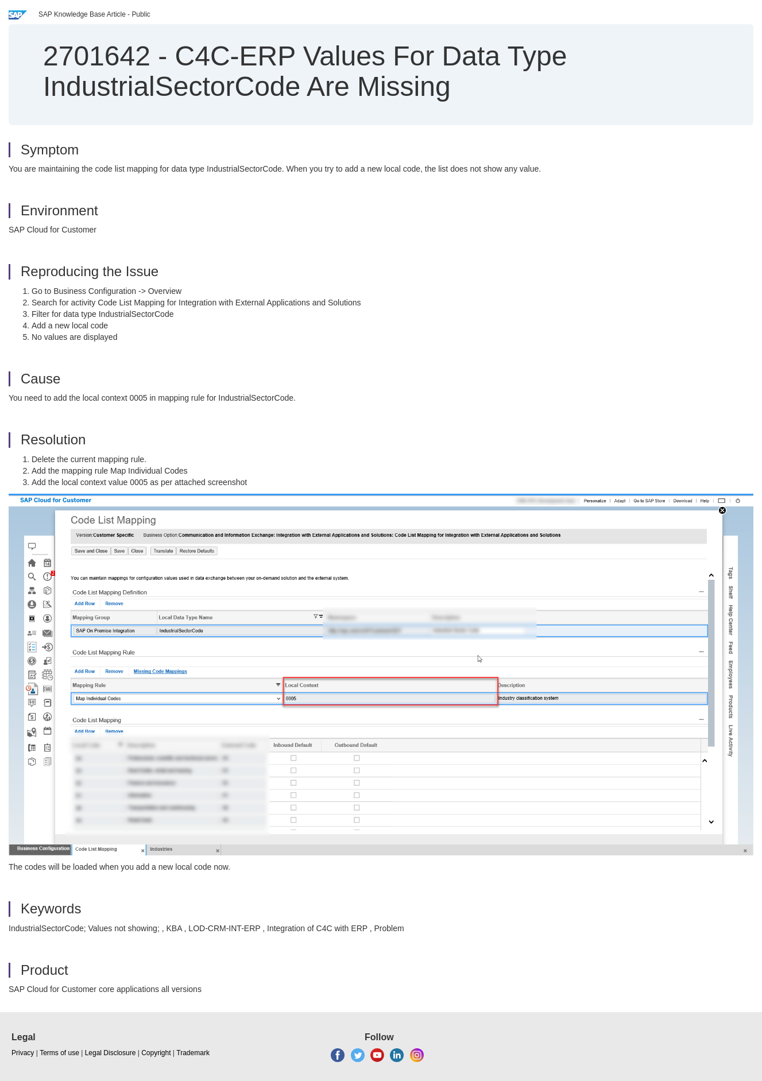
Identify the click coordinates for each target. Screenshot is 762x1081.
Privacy (22, 1053)
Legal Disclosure (110, 1053)
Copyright (156, 1053)
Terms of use (59, 1053)
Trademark (193, 1053)
